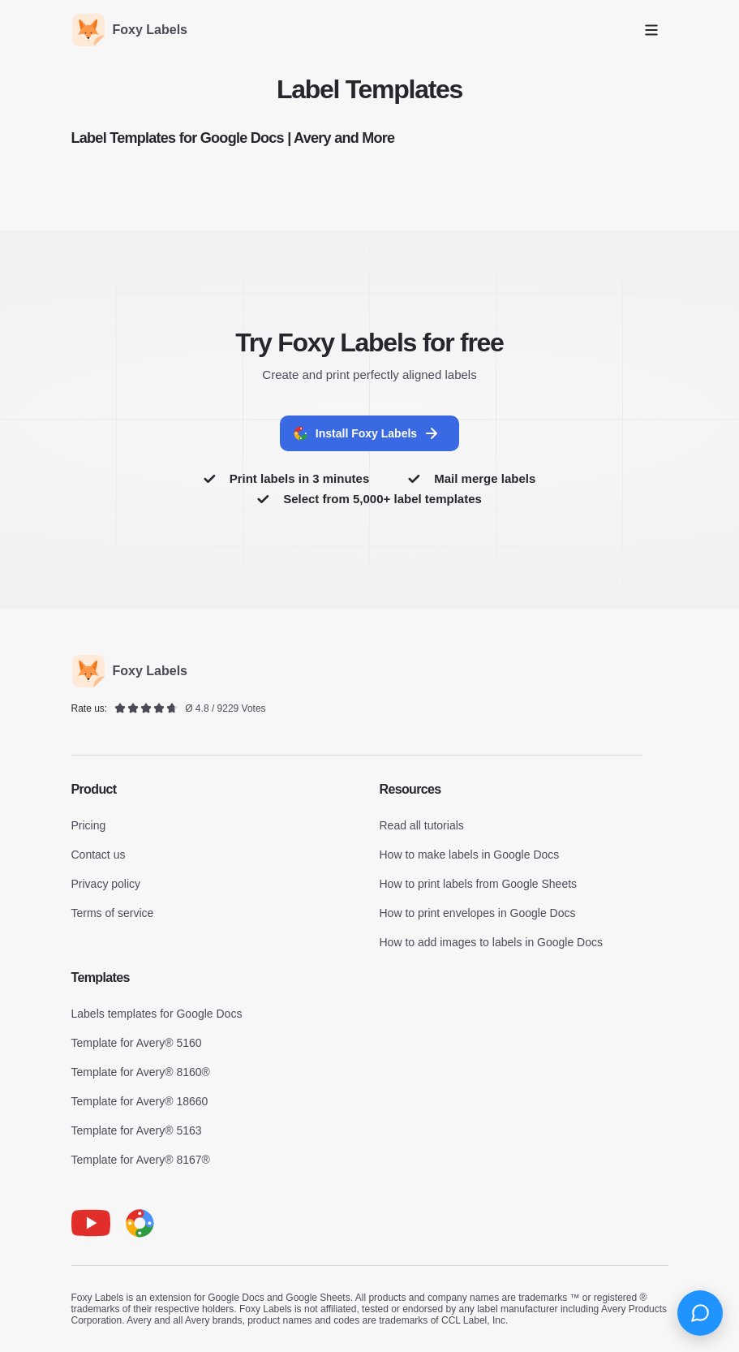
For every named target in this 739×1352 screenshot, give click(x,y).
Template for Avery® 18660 (139, 1101)
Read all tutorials (422, 825)
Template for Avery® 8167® (140, 1159)
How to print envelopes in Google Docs (478, 912)
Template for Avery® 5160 (136, 1042)
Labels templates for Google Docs (157, 1013)
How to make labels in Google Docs (470, 854)
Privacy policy (106, 883)
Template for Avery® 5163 (136, 1130)
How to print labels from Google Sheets (479, 883)
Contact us (98, 854)
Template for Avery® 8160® (140, 1072)
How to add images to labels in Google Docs (491, 942)
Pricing (88, 825)
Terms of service (112, 912)
